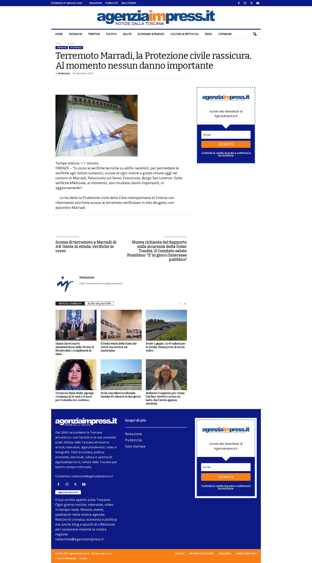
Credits (83, 558)
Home (58, 34)
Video (208, 34)
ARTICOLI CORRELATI (70, 303)
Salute (127, 34)
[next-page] (185, 304)
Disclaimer (224, 553)
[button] (254, 34)
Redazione (95, 3)
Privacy (179, 553)
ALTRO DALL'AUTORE (99, 303)
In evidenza (76, 47)
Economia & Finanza (151, 34)
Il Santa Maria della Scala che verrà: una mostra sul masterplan (119, 347)
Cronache (75, 34)
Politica (111, 34)
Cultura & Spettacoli (184, 34)
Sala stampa (128, 3)
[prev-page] (180, 304)
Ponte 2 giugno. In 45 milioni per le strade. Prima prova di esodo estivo (165, 347)
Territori (94, 34)
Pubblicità (111, 3)
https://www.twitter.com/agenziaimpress (100, 283)
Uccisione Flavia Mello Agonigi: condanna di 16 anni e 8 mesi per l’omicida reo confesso (74, 397)
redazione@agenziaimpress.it (92, 476)
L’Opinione (224, 34)
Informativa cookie (201, 553)
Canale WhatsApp (246, 553)
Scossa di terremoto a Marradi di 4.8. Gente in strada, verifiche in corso (85, 246)
